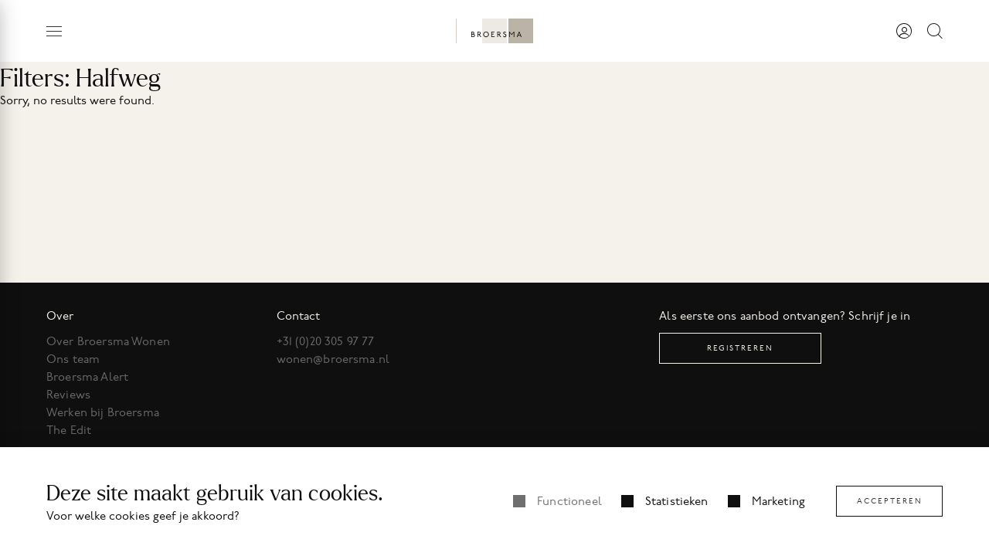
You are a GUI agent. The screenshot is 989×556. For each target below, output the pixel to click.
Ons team (73, 359)
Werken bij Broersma (102, 412)
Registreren (740, 348)
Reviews (68, 394)
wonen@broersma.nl (333, 359)
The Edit (68, 430)
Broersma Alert (87, 377)
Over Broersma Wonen (108, 341)
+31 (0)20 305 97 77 (326, 341)
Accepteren (890, 501)
